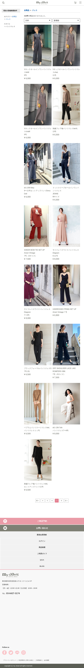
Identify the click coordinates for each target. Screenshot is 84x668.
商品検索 (42, 547)
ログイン (42, 541)
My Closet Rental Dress (42, 2)
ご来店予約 (42, 521)
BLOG (42, 566)
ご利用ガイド (42, 554)
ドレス (8, 19)
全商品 (14, 16)
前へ (37, 500)
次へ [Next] (66, 500)
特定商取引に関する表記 (26, 660)
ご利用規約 (38, 660)
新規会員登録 (42, 535)
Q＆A (42, 560)
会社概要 (46, 660)
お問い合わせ (42, 528)
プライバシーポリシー (9, 660)
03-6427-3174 (13, 593)
